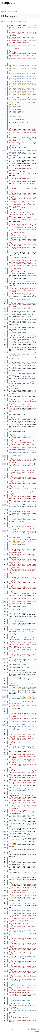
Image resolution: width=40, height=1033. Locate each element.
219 (4, 659)
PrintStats (19, 1001)
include (3, 11)
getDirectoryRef (17, 507)
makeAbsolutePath (21, 930)
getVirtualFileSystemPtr (20, 705)
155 (4, 456)
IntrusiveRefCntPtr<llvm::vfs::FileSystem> (23, 154)
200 (4, 602)
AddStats (18, 1010)
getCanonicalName (25, 956)
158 (4, 464)
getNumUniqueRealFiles (25, 464)
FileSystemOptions (18, 157)
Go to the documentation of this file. (14, 22)
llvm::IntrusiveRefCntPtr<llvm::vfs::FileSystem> (23, 703)
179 (4, 531)
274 (4, 832)
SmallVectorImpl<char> (23, 909)
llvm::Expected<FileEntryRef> (22, 602)
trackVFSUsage (20, 722)
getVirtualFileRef (29, 746)
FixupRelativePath (22, 895)
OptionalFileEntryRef (19, 308)
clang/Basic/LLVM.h (24, 81)
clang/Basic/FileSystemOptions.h (23, 79)
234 (4, 705)
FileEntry (32, 377)
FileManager (18, 150)
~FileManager (16, 456)
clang (10, 11)
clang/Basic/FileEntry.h (26, 76)
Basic (16, 11)
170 (4, 505)
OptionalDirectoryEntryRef (21, 531)
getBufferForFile (17, 815)
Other (12, 1012)
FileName (30, 379)
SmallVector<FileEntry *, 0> (22, 219)
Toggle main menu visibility (3, 7)
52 (4, 150)
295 (4, 895)
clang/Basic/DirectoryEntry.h (23, 74)
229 (4, 687)
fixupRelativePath (25, 899)
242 (4, 725)
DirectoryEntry (16, 877)
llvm (19, 116)
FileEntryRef (16, 746)
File (17, 981)
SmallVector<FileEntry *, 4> (22, 208)
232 (4, 697)
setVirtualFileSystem (23, 725)
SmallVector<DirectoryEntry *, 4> (24, 201)
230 (4, 690)
